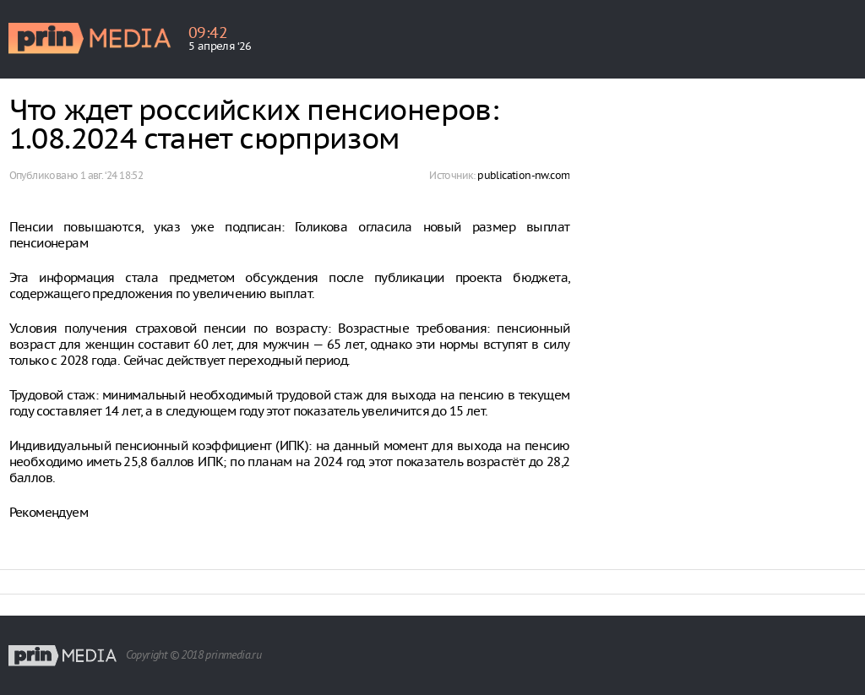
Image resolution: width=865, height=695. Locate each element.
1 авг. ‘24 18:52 (111, 175)
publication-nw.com (523, 175)
